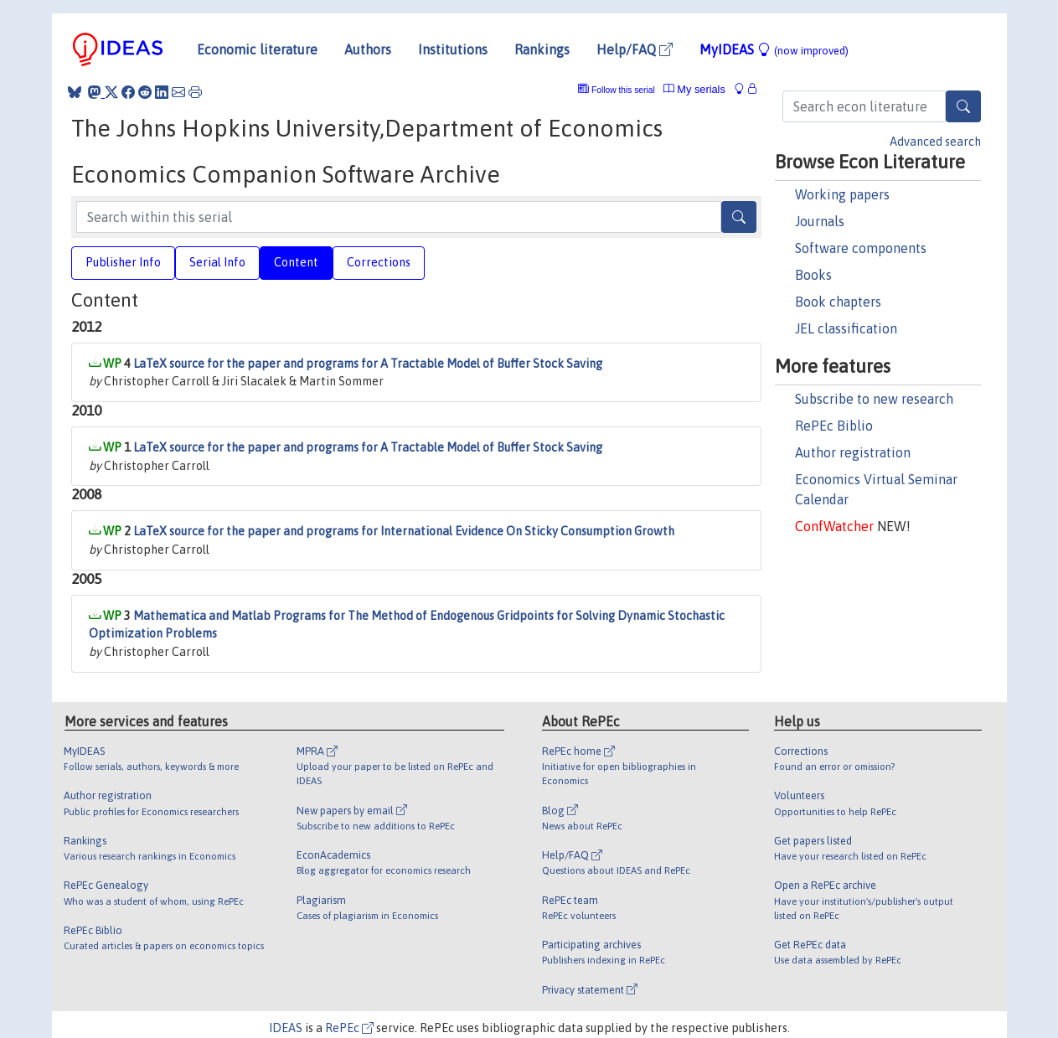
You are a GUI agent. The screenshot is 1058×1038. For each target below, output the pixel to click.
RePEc (349, 1028)
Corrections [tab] (378, 262)
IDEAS (285, 1028)
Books (813, 274)
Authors (367, 49)
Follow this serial (623, 90)
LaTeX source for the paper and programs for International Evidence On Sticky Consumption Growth (403, 531)
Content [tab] (296, 262)
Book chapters (838, 301)
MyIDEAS (774, 49)
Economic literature (257, 49)
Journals (819, 221)
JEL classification (846, 328)
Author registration (853, 452)
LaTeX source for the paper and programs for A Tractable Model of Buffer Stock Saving (367, 363)
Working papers (842, 194)
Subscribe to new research (874, 398)
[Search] (963, 106)
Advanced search (935, 141)
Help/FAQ (634, 49)
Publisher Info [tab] (123, 262)
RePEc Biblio (834, 425)
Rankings (542, 49)
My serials (694, 89)
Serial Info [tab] (217, 262)
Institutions (453, 49)
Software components (860, 248)
